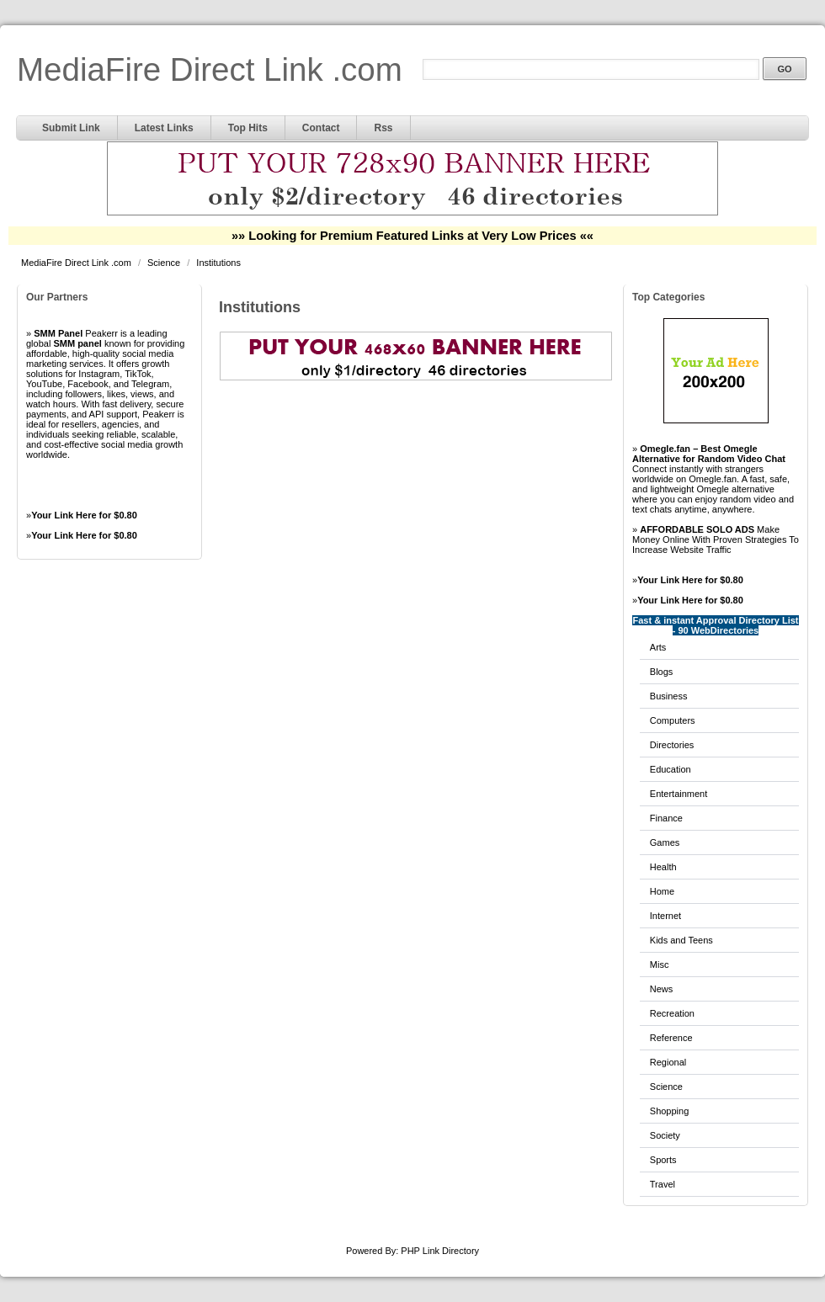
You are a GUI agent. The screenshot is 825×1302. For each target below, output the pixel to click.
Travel (662, 1184)
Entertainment (678, 794)
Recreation (672, 1013)
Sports (663, 1160)
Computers (672, 720)
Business (669, 696)
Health (663, 867)
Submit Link (71, 128)
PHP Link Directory (440, 1251)
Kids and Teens (681, 940)
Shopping (669, 1111)
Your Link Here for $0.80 (84, 515)
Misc (659, 964)
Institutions (218, 263)
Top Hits (248, 128)
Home (662, 891)
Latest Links (164, 128)
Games (664, 842)
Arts (658, 647)
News (661, 989)
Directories (672, 745)
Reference (671, 1038)
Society (665, 1135)
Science (165, 263)
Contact (321, 128)
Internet (665, 916)
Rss (383, 128)
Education (670, 769)
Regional (668, 1062)
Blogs (661, 672)
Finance (666, 818)
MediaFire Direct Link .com (209, 69)
